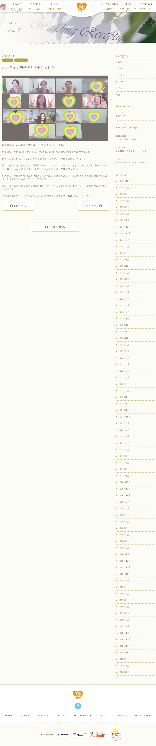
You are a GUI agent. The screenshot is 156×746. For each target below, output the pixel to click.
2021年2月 (124, 474)
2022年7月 (124, 363)
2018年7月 (124, 677)
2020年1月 (124, 559)
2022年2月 (124, 395)
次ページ (93, 210)
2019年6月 (124, 605)
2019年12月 (125, 566)
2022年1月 (124, 402)
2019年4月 (124, 618)
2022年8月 (124, 356)
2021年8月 (124, 435)
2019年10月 (125, 579)
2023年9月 (124, 278)
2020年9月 (124, 507)
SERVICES (35, 6)
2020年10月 (125, 500)
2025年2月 (124, 219)
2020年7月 (124, 520)
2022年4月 (124, 382)
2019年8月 (124, 592)
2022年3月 (124, 389)
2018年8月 (124, 671)
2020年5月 (124, 533)
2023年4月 (124, 304)
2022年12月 (125, 330)
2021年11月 (125, 415)
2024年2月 (124, 258)
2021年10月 (125, 422)
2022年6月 (124, 369)
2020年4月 (124, 540)
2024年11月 (125, 238)
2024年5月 (124, 251)
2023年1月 (124, 323)
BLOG (128, 7)
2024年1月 (124, 264)
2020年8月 (124, 513)
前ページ (18, 210)
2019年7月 (124, 599)
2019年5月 (124, 612)
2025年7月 (124, 199)
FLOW (54, 6)
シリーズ (120, 86)
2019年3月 (124, 625)
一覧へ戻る (55, 232)
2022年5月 (124, 376)
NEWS (119, 73)
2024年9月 (124, 245)
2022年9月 (124, 350)
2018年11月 (125, 651)
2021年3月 (124, 468)
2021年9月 (124, 428)
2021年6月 (124, 448)
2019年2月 (124, 631)
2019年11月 (125, 572)
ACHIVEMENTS (109, 6)
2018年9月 (124, 664)
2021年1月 (124, 481)
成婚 (118, 100)
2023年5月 (124, 297)
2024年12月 (125, 232)
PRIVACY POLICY (145, 715)
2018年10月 (125, 657)
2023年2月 (124, 317)
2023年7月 (124, 284)
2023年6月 (124, 291)
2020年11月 (125, 494)
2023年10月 (125, 271)
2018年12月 (125, 644)
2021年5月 (124, 454)
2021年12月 (125, 409)
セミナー (120, 93)
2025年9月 (124, 192)
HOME (8, 715)
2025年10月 (125, 186)
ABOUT (17, 7)
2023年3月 (124, 310)
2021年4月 (124, 461)
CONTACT (120, 715)
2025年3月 (124, 212)
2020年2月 (124, 553)
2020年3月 (124, 546)
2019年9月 (124, 585)
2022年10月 (125, 343)
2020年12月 (125, 487)
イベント (120, 80)
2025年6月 (124, 206)
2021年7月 (124, 441)
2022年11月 (125, 337)
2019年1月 (124, 638)
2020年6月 (124, 526)
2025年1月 (124, 225)
